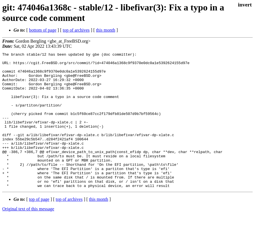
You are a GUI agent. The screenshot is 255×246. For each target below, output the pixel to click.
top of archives (76, 30)
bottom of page (42, 30)
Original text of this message (28, 236)
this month (105, 30)
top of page (39, 226)
